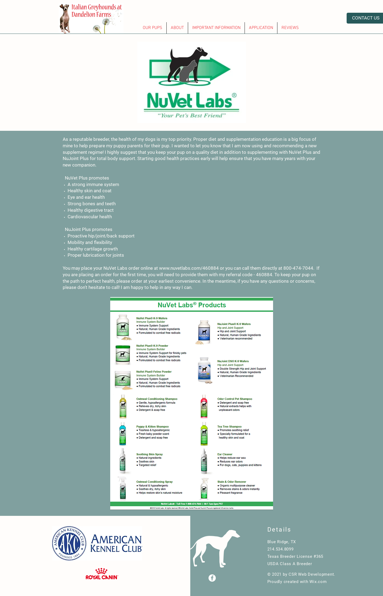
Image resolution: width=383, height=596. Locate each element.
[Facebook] (212, 578)
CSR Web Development (311, 574)
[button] (152, 28)
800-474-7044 (298, 268)
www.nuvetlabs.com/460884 (189, 268)
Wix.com (318, 581)
